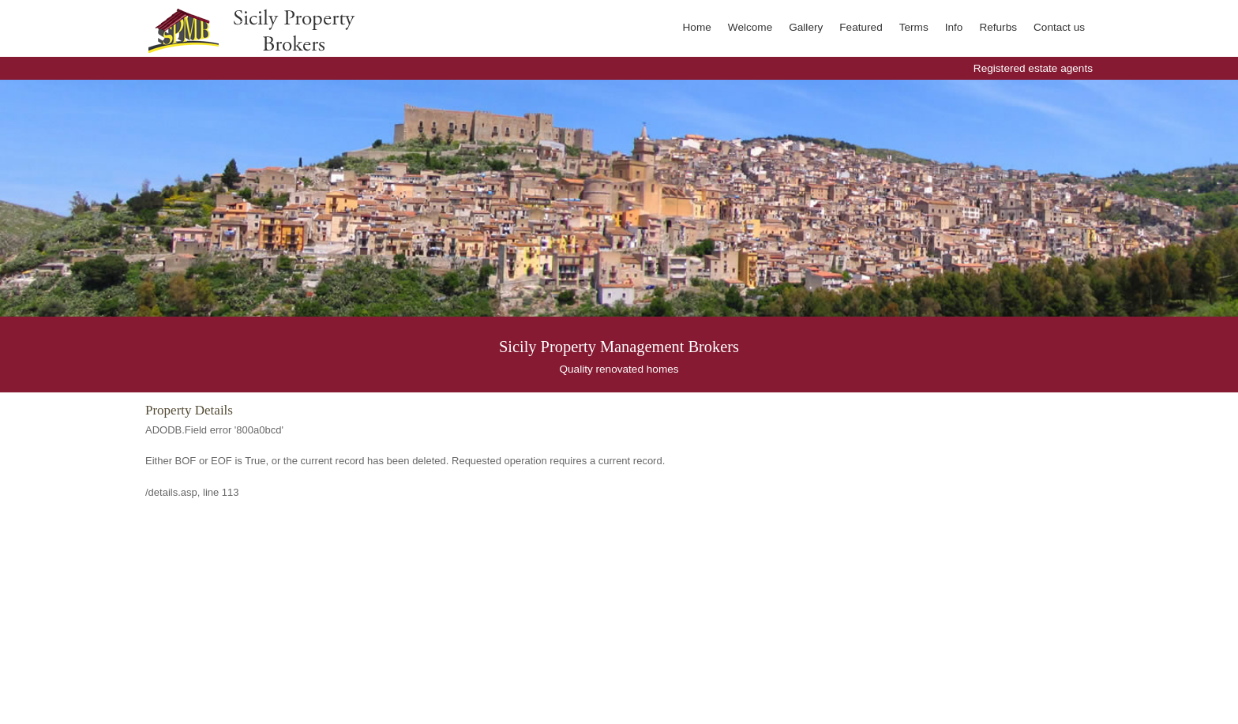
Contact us (1059, 27)
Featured (860, 27)
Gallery (806, 27)
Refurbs (998, 27)
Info (954, 27)
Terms (913, 27)
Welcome (750, 27)
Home (697, 27)
